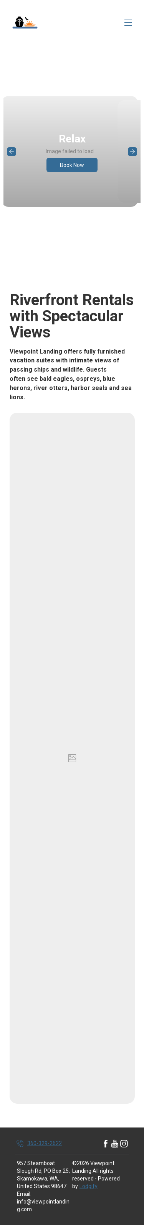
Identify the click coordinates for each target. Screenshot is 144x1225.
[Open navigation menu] (128, 23)
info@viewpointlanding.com (43, 1205)
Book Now (72, 165)
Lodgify (88, 1186)
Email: (24, 1194)
